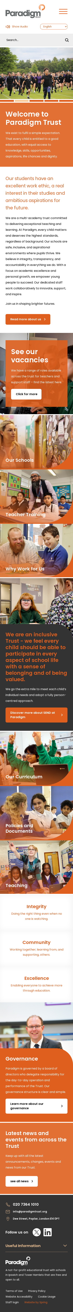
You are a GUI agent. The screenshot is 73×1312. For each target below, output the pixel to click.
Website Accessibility (19, 1296)
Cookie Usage (46, 1296)
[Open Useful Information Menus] (36, 1247)
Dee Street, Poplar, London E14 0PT (33, 1218)
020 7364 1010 (22, 1204)
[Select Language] (53, 26)
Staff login (12, 1302)
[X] (36, 1232)
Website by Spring (35, 1302)
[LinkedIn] (47, 1232)
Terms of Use (14, 1291)
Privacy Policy (37, 1291)
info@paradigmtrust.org (26, 1211)
